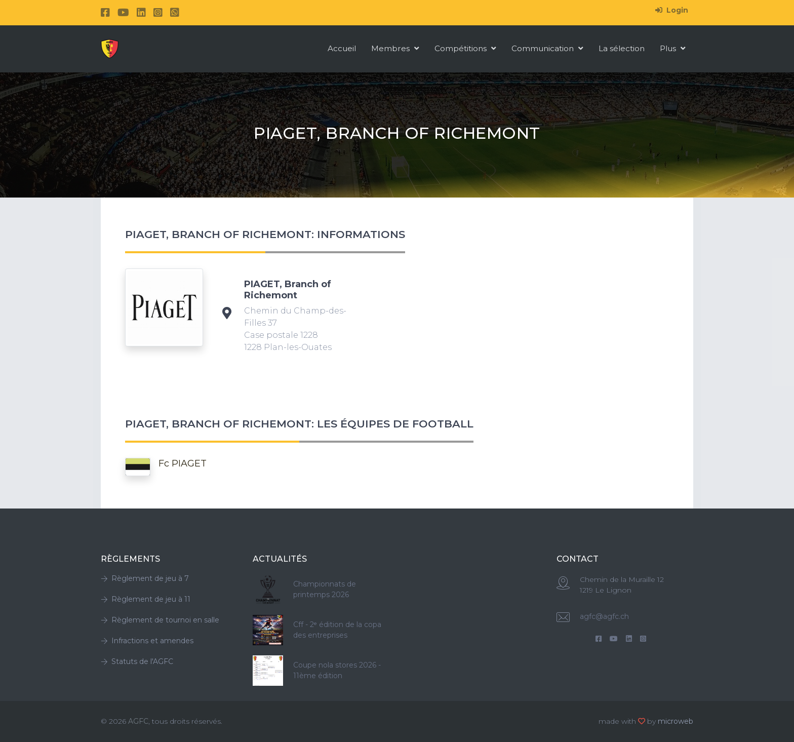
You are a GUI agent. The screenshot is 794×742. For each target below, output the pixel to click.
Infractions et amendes (147, 640)
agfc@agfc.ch (604, 616)
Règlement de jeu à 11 (145, 599)
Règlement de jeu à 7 (145, 578)
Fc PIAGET (182, 463)
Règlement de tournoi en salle (160, 619)
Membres (395, 48)
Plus (673, 48)
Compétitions (465, 48)
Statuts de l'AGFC (137, 661)
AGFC (138, 721)
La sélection (622, 48)
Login (671, 10)
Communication (547, 48)
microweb (675, 721)
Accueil (342, 48)
